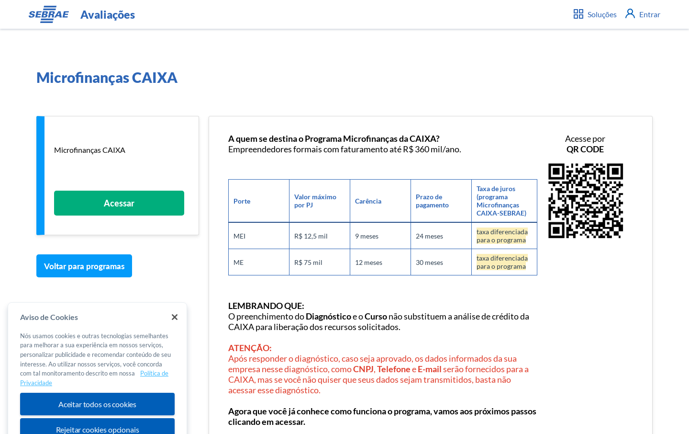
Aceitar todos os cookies (97, 411)
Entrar (642, 14)
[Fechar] (174, 324)
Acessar (119, 203)
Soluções (595, 14)
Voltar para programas (84, 266)
